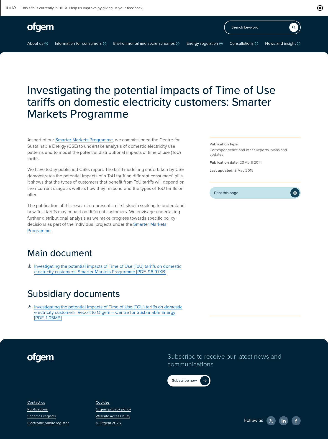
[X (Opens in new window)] (271, 420)
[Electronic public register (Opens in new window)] (48, 423)
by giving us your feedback (120, 8)
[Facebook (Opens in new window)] (296, 420)
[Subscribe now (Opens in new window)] (188, 380)
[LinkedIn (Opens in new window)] (283, 420)
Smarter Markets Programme (84, 140)
